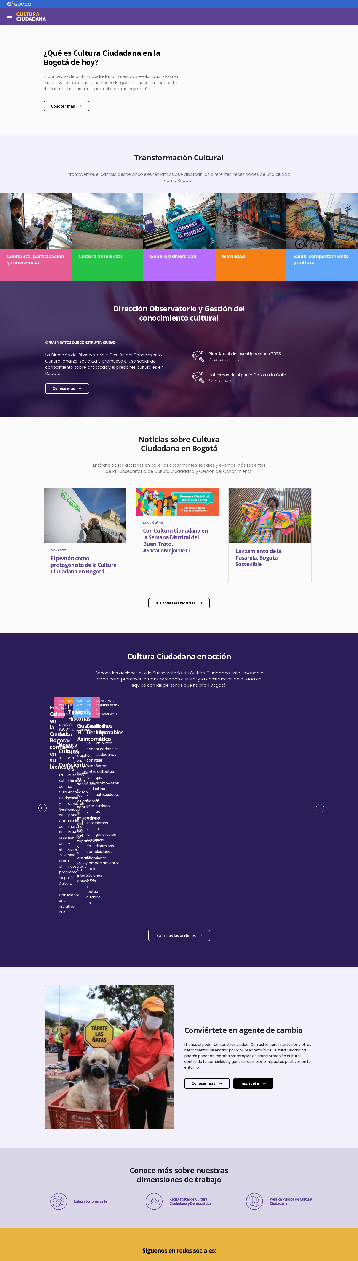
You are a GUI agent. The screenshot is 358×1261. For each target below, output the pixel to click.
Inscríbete (249, 985)
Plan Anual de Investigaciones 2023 (244, 354)
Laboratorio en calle (78, 1103)
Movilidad (58, 550)
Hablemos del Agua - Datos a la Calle (247, 375)
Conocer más (63, 106)
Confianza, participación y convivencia (176, 701)
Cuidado (148, 776)
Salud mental (167, 776)
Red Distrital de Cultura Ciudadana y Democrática (178, 1103)
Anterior (44, 763)
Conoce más (64, 388)
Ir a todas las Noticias (175, 603)
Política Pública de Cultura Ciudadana (279, 1103)
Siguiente (318, 763)
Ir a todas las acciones (175, 837)
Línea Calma (153, 522)
